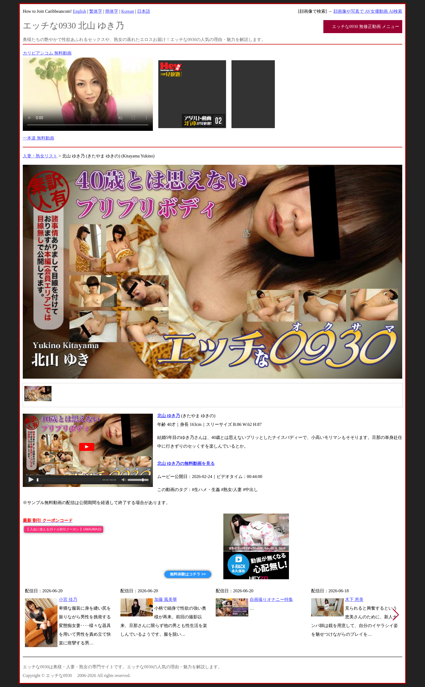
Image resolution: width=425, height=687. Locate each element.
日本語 (143, 11)
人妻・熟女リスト (40, 156)
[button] (396, 615)
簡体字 (111, 11)
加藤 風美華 (165, 599)
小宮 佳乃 (68, 599)
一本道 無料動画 (38, 138)
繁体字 (95, 11)
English (79, 11)
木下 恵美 (354, 599)
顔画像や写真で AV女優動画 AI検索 (367, 11)
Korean (127, 11)
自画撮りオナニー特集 (271, 599)
